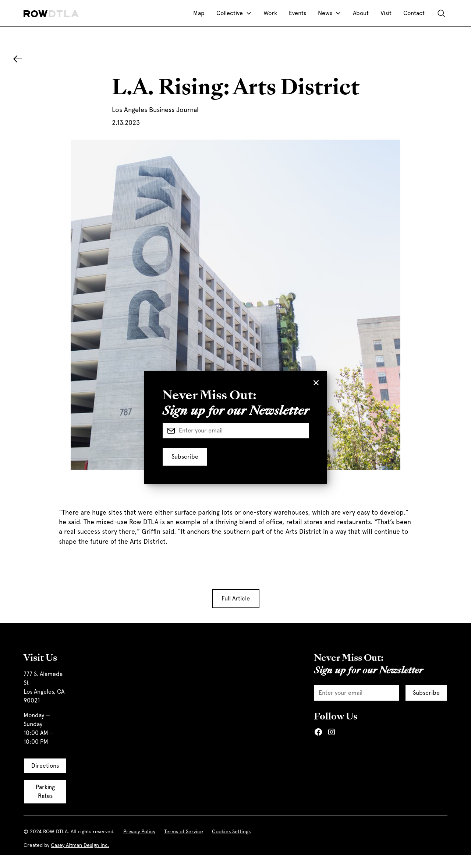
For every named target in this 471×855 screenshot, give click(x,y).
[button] (234, 13)
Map (199, 13)
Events (297, 13)
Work (270, 13)
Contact (414, 13)
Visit (386, 13)
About (361, 13)
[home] (51, 13)
